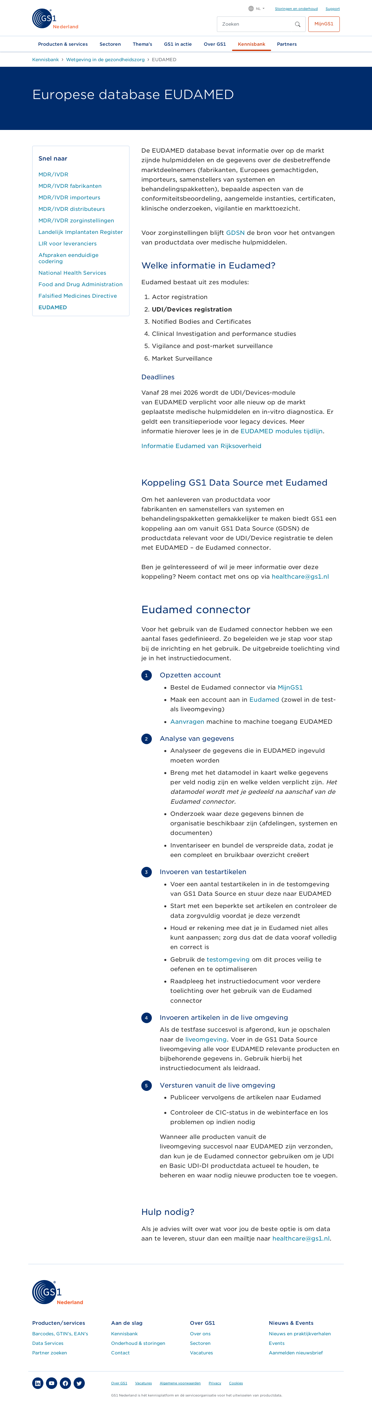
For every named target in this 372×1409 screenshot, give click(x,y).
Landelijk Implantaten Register (80, 232)
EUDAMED (52, 307)
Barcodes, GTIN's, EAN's (60, 1333)
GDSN (235, 232)
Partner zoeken (49, 1352)
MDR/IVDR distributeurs (71, 209)
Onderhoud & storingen (138, 1343)
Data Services (47, 1343)
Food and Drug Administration (80, 284)
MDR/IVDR (53, 174)
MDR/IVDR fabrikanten (70, 186)
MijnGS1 (324, 23)
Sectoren (110, 44)
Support (333, 9)
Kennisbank (251, 44)
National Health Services (72, 273)
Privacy (215, 1383)
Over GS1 (215, 44)
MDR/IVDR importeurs (69, 197)
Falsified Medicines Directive (77, 296)
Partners (287, 44)
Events (277, 1343)
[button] (256, 8)
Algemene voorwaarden (180, 1383)
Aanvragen (187, 721)
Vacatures (201, 1352)
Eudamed (264, 699)
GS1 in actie (178, 44)
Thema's (142, 44)
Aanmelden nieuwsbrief (296, 1352)
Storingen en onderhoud (296, 9)
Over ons (200, 1333)
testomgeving (228, 959)
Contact (120, 1352)
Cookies (236, 1383)
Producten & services (63, 44)
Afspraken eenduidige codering (68, 258)
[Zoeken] (254, 24)
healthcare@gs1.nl (300, 576)
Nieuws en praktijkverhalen (300, 1333)
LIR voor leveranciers (67, 243)
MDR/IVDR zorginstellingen (76, 220)
